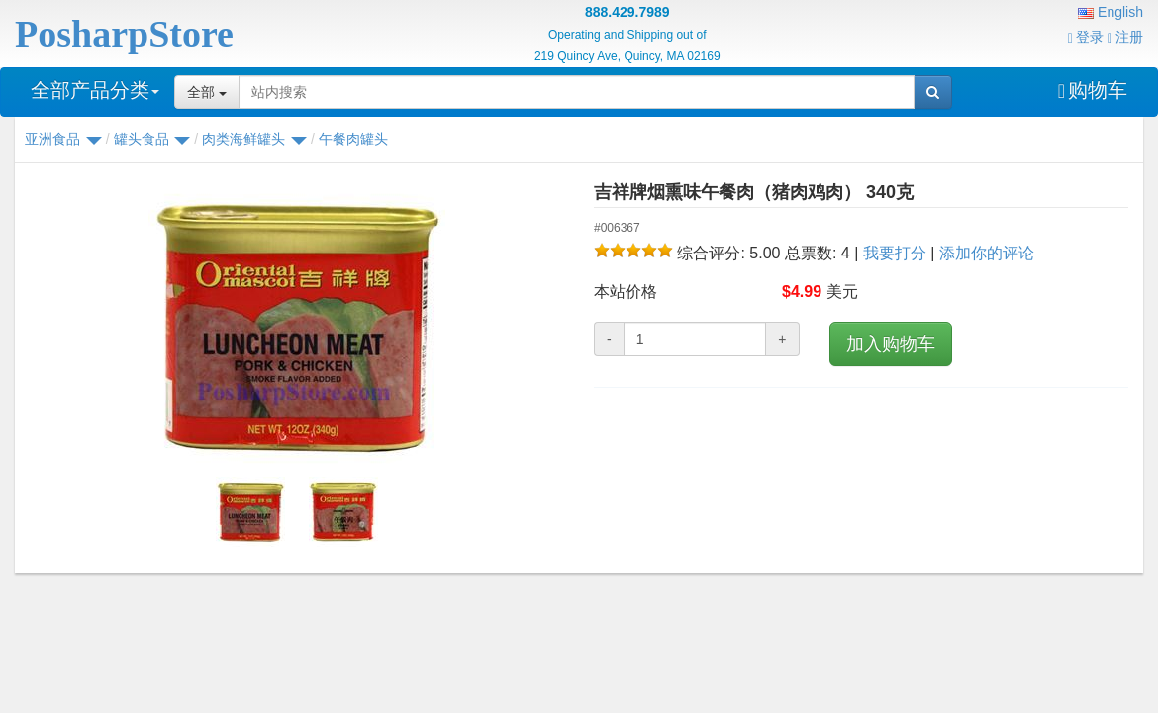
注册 (1125, 37)
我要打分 (894, 253)
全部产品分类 (95, 90)
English (1110, 12)
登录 (1086, 37)
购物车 (1092, 90)
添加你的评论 (986, 253)
